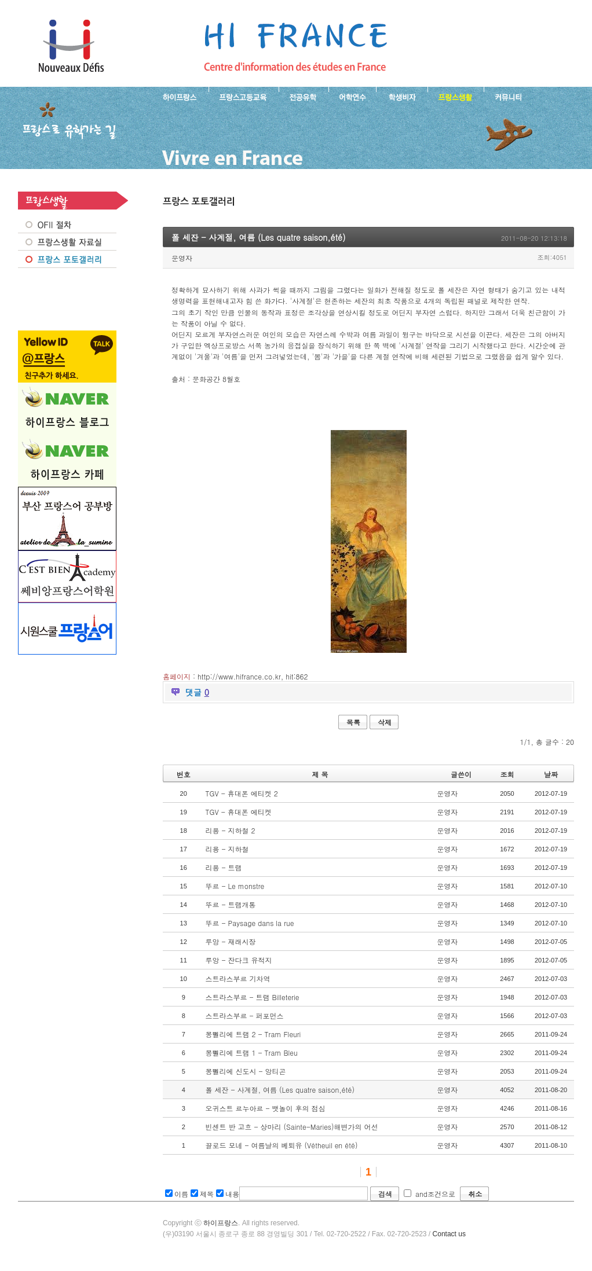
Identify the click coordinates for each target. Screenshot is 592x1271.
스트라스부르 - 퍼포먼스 (244, 1015)
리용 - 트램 (223, 867)
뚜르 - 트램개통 (230, 904)
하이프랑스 (220, 1223)
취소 (475, 1194)
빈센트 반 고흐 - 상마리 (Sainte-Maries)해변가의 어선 (291, 1127)
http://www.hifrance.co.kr (239, 676)
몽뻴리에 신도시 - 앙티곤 (245, 1071)
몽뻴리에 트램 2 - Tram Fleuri (253, 1034)
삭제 (385, 722)
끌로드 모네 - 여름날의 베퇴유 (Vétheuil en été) (281, 1145)
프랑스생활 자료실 (67, 242)
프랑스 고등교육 (244, 96)
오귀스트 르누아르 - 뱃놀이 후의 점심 (265, 1108)
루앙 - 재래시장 (230, 941)
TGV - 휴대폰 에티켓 (238, 812)
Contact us (449, 1234)
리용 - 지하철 (227, 849)
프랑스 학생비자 (401, 96)
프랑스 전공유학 (303, 96)
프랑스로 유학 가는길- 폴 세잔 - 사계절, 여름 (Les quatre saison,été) (295, 46)
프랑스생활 (455, 96)
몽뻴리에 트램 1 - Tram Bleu (251, 1052)
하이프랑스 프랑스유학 (71, 46)
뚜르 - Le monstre (234, 886)
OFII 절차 (67, 224)
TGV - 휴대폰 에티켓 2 (241, 793)
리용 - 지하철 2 (230, 830)
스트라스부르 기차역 (237, 978)
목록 (353, 722)
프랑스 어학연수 (352, 96)
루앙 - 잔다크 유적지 (238, 960)
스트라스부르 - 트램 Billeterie (252, 997)
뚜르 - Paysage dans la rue (249, 923)
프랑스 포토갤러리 (67, 259)
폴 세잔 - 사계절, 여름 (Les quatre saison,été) (280, 1089)
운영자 (181, 258)
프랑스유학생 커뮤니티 (507, 96)
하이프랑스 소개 (177, 96)
